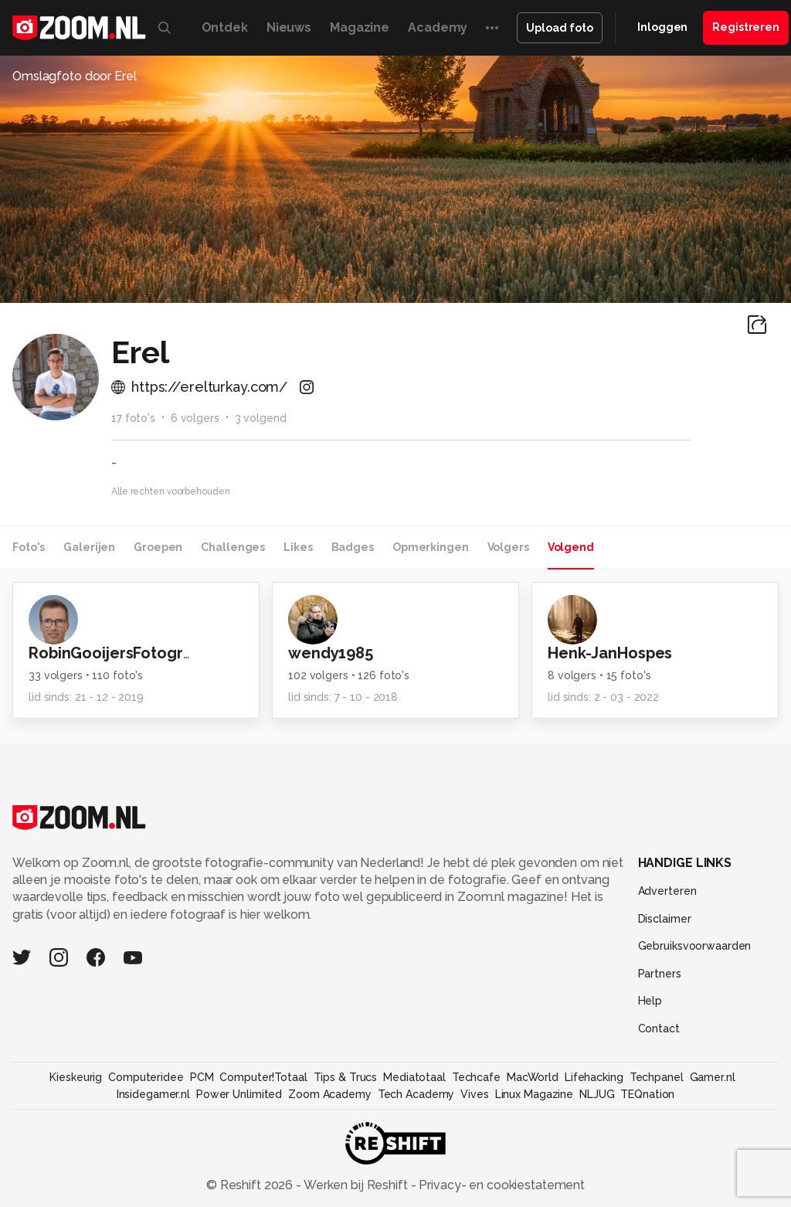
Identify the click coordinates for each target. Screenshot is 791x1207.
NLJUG (596, 1094)
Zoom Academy (330, 1094)
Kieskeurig (75, 1077)
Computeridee (146, 1077)
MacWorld (532, 1077)
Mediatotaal (414, 1077)
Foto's (28, 547)
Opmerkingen (430, 547)
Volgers (508, 547)
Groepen (158, 547)
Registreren (745, 27)
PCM (202, 1077)
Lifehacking (594, 1077)
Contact (659, 1028)
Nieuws (288, 27)
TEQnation (647, 1094)
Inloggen (662, 27)
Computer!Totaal (263, 1077)
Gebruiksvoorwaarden (695, 946)
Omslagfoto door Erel (74, 76)
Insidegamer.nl (153, 1094)
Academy (437, 27)
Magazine (359, 27)
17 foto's (133, 418)
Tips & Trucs (346, 1077)
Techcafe (476, 1077)
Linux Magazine (534, 1094)
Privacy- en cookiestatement (500, 1185)
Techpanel (657, 1077)
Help (650, 1000)
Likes (297, 547)
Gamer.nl (712, 1077)
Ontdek (225, 27)
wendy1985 (330, 653)
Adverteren (667, 891)
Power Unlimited (239, 1094)
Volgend (571, 547)
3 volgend (261, 418)
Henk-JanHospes (610, 653)
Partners (659, 973)
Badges (352, 547)
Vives (474, 1094)
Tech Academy (416, 1094)
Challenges (233, 547)
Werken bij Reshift (356, 1185)
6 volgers (195, 418)
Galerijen (89, 547)
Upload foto (559, 28)
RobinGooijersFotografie (120, 653)
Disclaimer (664, 919)
